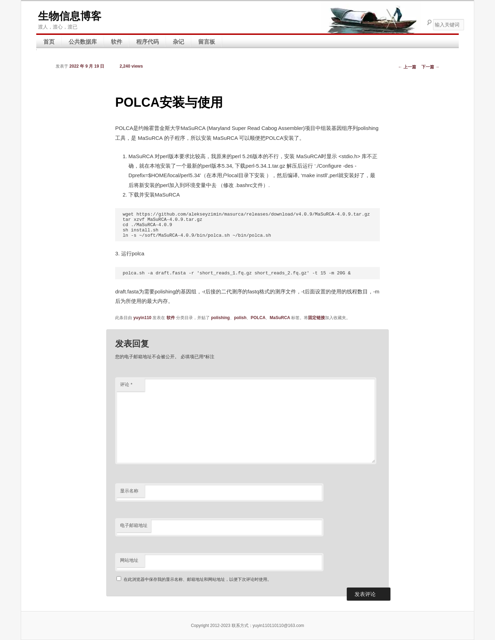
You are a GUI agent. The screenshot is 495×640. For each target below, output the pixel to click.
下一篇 (430, 66)
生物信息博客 (69, 16)
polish (240, 317)
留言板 (206, 42)
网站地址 (129, 560)
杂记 (178, 42)
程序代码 (147, 42)
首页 (49, 42)
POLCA (258, 317)
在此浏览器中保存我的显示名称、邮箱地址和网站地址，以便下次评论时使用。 (197, 579)
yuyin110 (142, 317)
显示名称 (129, 490)
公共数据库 (83, 42)
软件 (116, 42)
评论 (126, 384)
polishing (220, 317)
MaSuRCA (280, 317)
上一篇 (407, 66)
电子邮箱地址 (134, 525)
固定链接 (316, 317)
